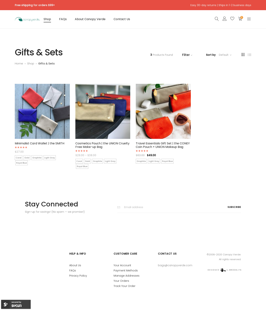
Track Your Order (124, 286)
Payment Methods (126, 270)
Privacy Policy (78, 276)
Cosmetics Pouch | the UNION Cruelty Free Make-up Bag (102, 145)
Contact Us (122, 19)
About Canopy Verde (90, 19)
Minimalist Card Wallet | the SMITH (39, 143)
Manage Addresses (126, 276)
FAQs (63, 19)
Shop (47, 19)
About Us (75, 265)
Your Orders (121, 281)
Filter (187, 55)
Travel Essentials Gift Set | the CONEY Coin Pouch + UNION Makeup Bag (163, 145)
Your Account (122, 265)
